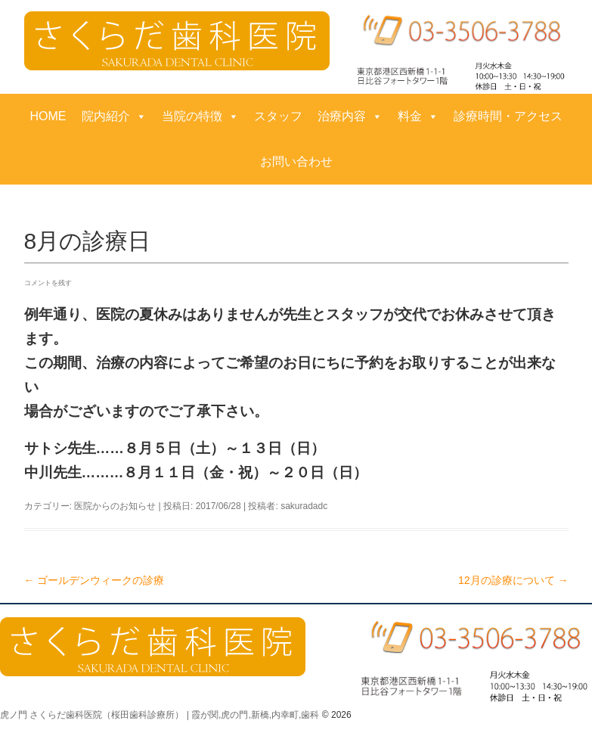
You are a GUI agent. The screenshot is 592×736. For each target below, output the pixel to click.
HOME (48, 116)
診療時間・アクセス (508, 116)
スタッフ (278, 116)
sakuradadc (304, 506)
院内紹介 (114, 116)
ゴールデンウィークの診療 (94, 580)
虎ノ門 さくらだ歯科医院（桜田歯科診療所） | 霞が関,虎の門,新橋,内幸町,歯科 (159, 715)
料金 (418, 116)
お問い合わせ (296, 161)
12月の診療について (513, 580)
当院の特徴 (200, 116)
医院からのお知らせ (115, 506)
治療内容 (350, 116)
